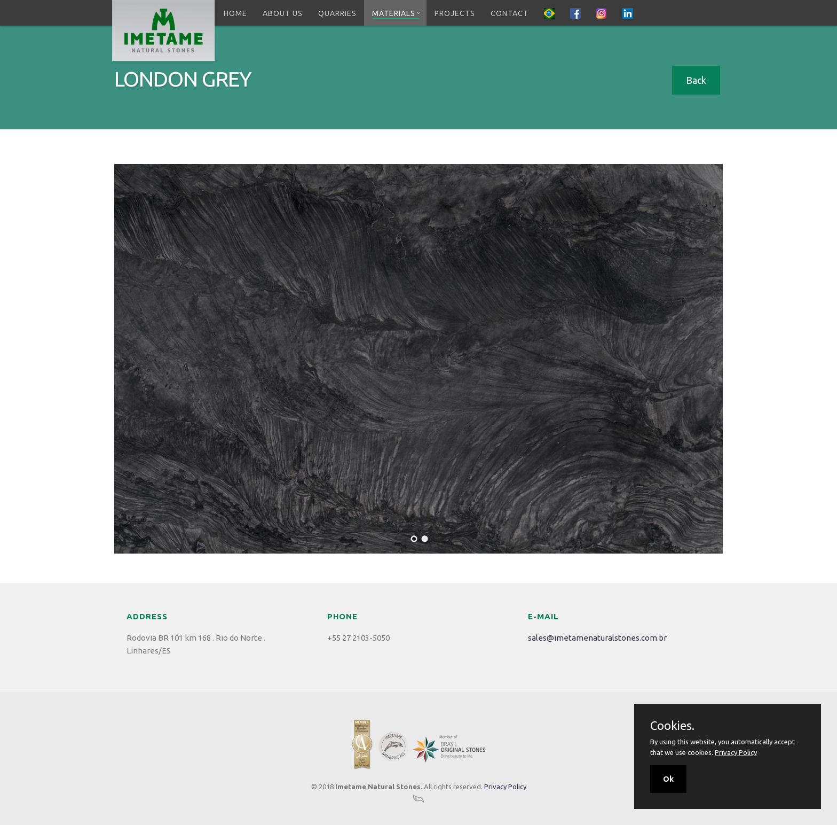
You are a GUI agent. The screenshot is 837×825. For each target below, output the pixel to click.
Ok (668, 779)
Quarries (337, 13)
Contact (509, 13)
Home (235, 13)
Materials (396, 13)
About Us (283, 13)
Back (696, 80)
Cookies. (672, 725)
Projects (455, 13)
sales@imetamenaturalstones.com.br (597, 637)
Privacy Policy (505, 786)
